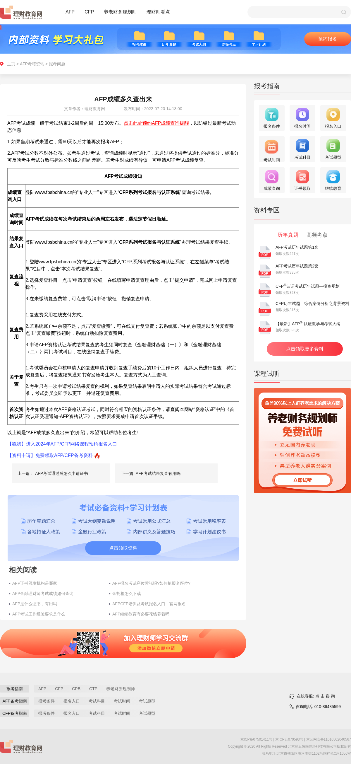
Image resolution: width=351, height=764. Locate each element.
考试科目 (97, 701)
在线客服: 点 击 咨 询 (316, 696)
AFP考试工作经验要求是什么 (38, 614)
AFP (70, 11)
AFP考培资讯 (32, 64)
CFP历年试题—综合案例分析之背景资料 (312, 303)
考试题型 (147, 701)
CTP (93, 688)
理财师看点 (158, 11)
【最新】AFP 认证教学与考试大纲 (308, 323)
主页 (11, 64)
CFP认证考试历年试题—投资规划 (308, 286)
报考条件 (46, 701)
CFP (89, 11)
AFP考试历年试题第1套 (297, 247)
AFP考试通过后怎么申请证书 (61, 473)
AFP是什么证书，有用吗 (34, 603)
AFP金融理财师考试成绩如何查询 (42, 593)
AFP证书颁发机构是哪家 (34, 583)
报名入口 (71, 701)
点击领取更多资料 (305, 348)
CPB (76, 688)
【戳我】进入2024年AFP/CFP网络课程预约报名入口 (62, 443)
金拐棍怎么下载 (126, 593)
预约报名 (327, 38)
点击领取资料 (123, 547)
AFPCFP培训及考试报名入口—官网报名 (149, 603)
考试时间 (122, 701)
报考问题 (57, 64)
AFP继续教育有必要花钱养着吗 (140, 614)
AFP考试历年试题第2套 (297, 266)
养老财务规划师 (120, 11)
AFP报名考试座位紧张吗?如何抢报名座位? (151, 583)
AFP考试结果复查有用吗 (158, 473)
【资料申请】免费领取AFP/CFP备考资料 (50, 455)
